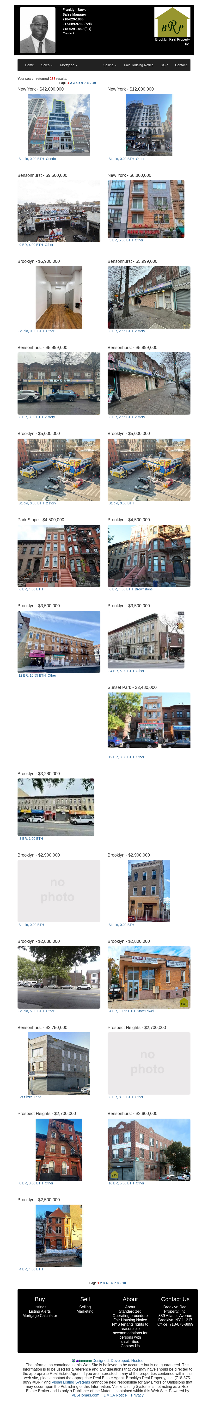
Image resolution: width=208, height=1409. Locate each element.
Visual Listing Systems (71, 1382)
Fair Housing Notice (138, 65)
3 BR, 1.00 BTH (32, 838)
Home (29, 65)
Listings (39, 1307)
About (130, 1307)
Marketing (85, 1311)
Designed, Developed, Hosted (118, 1361)
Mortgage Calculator (40, 1316)
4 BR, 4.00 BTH (32, 1269)
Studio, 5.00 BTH (36, 1011)
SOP (164, 65)
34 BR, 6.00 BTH (126, 671)
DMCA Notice (115, 1395)
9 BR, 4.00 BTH (36, 245)
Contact (181, 65)
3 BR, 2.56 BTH (127, 331)
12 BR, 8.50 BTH (126, 757)
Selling (110, 65)
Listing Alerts (40, 1311)
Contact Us (130, 1346)
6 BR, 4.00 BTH (32, 589)
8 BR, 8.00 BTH (126, 1097)
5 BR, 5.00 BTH (126, 240)
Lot (30, 1097)
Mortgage (69, 65)
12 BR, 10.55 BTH (37, 675)
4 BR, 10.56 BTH (131, 1011)
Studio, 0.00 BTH (37, 159)
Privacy (137, 1395)
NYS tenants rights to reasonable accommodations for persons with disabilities (130, 1333)
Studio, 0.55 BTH (37, 503)
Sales (47, 65)
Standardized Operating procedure (130, 1313)
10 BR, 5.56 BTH (126, 1183)
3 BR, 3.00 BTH (37, 417)
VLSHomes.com (85, 1395)
